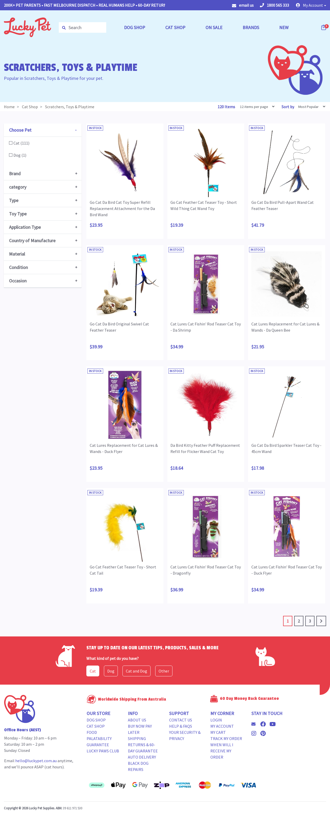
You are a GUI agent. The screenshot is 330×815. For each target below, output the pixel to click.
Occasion (18, 281)
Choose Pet (20, 130)
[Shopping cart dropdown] (324, 27)
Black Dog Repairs (138, 766)
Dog (110, 671)
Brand (15, 174)
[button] (311, 5)
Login (216, 719)
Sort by (288, 106)
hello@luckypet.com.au (36, 760)
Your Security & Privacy (185, 735)
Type (13, 200)
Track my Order (226, 738)
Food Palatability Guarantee (99, 738)
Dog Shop (96, 719)
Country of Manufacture (32, 240)
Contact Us (180, 719)
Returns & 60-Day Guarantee (143, 747)
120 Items (227, 106)
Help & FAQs (180, 726)
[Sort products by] (310, 106)
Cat (93, 671)
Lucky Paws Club (103, 750)
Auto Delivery (142, 757)
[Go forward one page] (321, 621)
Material (17, 254)
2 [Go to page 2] (299, 621)
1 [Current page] (288, 621)
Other (164, 671)
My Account (222, 726)
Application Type (25, 227)
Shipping (137, 738)
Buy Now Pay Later (140, 729)
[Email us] (255, 724)
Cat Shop (96, 726)
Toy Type (18, 214)
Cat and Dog (136, 671)
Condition (18, 267)
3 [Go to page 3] (310, 621)
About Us (137, 719)
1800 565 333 (274, 5)
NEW (283, 27)
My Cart (218, 732)
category (17, 187)
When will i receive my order (221, 751)
